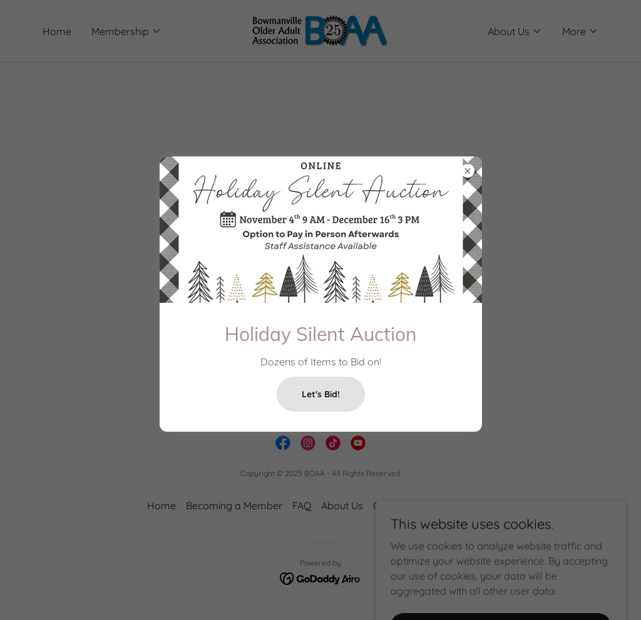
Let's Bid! (321, 394)
